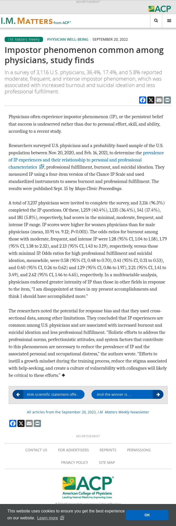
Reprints (108, 449)
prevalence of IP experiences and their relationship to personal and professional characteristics (86, 160)
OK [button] (147, 515)
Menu (166, 21)
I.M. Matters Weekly (24, 39)
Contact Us (36, 449)
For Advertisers (73, 449)
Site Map (107, 462)
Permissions (139, 449)
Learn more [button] (47, 518)
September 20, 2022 (110, 39)
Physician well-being (67, 39)
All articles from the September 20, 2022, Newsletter (88, 412)
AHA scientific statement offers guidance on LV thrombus (50, 394)
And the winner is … (128, 395)
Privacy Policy (74, 462)
